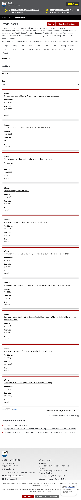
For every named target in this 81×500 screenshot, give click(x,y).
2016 (72, 46)
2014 (56, 46)
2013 (48, 46)
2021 (39, 49)
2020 (31, 49)
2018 (14, 49)
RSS (51, 24)
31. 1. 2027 (8, 204)
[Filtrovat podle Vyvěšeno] (40, 70)
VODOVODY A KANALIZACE (15, 425)
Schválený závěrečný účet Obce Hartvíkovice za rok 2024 (28, 351)
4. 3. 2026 (7, 197)
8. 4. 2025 (7, 358)
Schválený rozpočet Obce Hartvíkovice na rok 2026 (25, 222)
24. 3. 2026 (8, 389)
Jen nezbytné (41, 496)
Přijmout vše (28, 496)
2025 (71, 49)
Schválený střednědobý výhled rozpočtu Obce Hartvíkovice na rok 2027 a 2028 (37, 285)
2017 (6, 49)
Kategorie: (6, 46)
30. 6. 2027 (8, 396)
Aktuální (7, 115)
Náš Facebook (11, 479)
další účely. (45, 486)
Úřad (10, 17)
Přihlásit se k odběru (67, 24)
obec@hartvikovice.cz (59, 10)
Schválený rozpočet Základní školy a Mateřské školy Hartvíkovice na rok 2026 (36, 254)
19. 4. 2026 (8, 172)
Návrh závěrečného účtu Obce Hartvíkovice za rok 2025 (27, 128)
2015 (64, 46)
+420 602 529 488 (31, 10)
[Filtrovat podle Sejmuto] (40, 77)
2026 (6, 53)
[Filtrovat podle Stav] (40, 84)
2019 (22, 49)
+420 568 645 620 (16, 10)
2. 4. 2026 (7, 166)
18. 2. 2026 (8, 102)
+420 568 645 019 (16, 12)
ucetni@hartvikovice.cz (60, 12)
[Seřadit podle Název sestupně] (10, 58)
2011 (32, 46)
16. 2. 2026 (8, 134)
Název (5, 58)
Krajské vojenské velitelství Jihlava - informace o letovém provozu (31, 96)
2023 (55, 49)
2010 (24, 46)
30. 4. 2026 (8, 140)
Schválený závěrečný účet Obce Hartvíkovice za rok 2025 (28, 383)
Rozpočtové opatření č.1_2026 (16, 191)
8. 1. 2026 (7, 229)
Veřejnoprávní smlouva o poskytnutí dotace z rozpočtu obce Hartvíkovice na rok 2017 (40, 429)
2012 (39, 46)
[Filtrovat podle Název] (40, 62)
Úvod (4, 17)
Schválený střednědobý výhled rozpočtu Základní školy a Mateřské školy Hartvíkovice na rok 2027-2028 (40, 318)
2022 (47, 49)
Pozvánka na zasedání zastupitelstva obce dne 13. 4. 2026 (28, 159)
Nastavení (53, 496)
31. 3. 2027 (8, 109)
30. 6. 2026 (8, 364)
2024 (63, 49)
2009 (15, 46)
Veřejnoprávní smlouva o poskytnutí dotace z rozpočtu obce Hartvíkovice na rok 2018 (40, 432)
